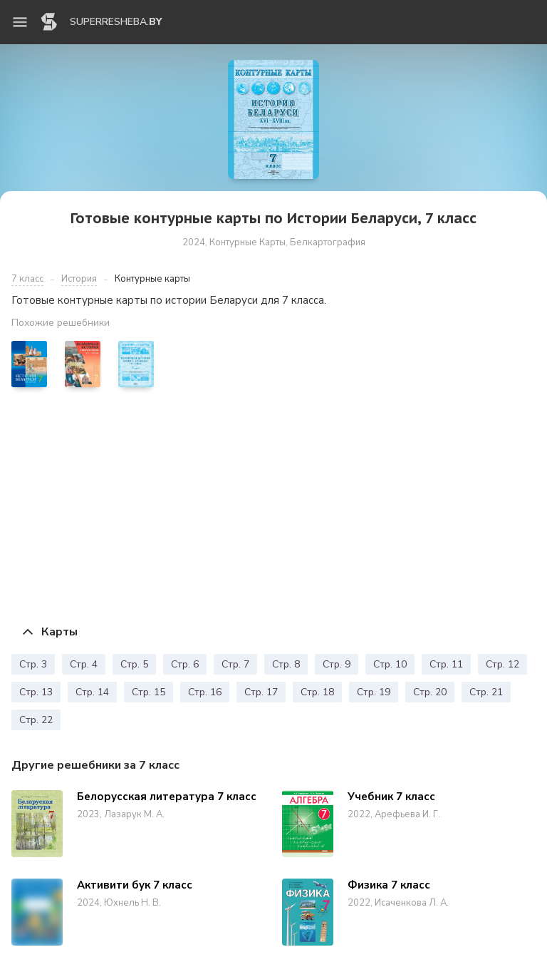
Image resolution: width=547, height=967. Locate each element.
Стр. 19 (373, 692)
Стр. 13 (36, 692)
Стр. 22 (36, 720)
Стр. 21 (486, 692)
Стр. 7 (235, 664)
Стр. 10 (390, 664)
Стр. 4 (84, 664)
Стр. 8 (286, 664)
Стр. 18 (317, 692)
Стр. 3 (33, 664)
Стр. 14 (92, 692)
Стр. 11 (446, 664)
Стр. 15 (148, 692)
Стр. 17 (261, 692)
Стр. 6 (185, 664)
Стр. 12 (502, 664)
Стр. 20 (430, 692)
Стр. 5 (134, 664)
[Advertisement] (273, 505)
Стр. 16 (205, 692)
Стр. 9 (336, 664)
